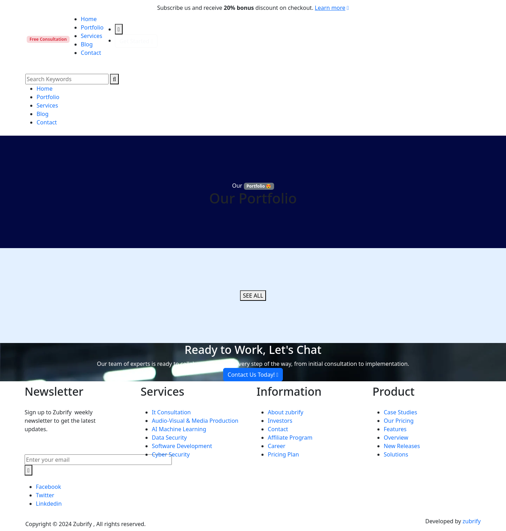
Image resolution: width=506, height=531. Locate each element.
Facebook (48, 487)
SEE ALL (253, 295)
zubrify (471, 521)
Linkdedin (49, 503)
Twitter (45, 495)
